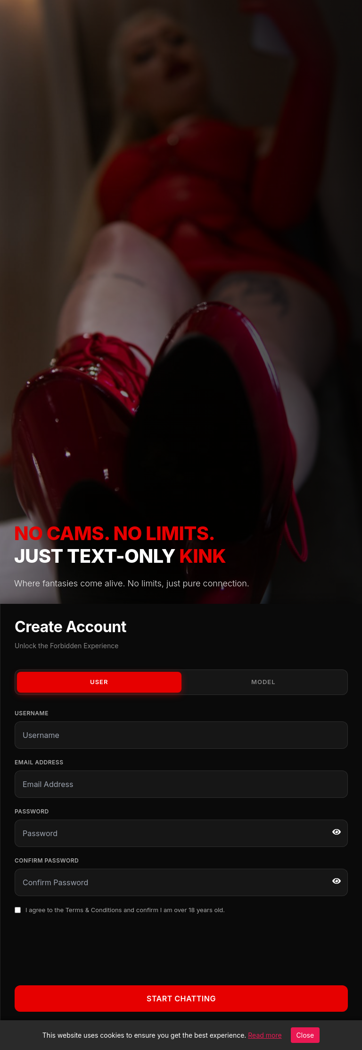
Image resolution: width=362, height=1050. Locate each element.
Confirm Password (47, 860)
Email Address (39, 762)
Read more (264, 1035)
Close (305, 1035)
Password (32, 811)
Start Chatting (181, 998)
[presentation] (86, 948)
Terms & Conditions (94, 910)
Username (32, 713)
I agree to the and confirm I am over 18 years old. (125, 910)
